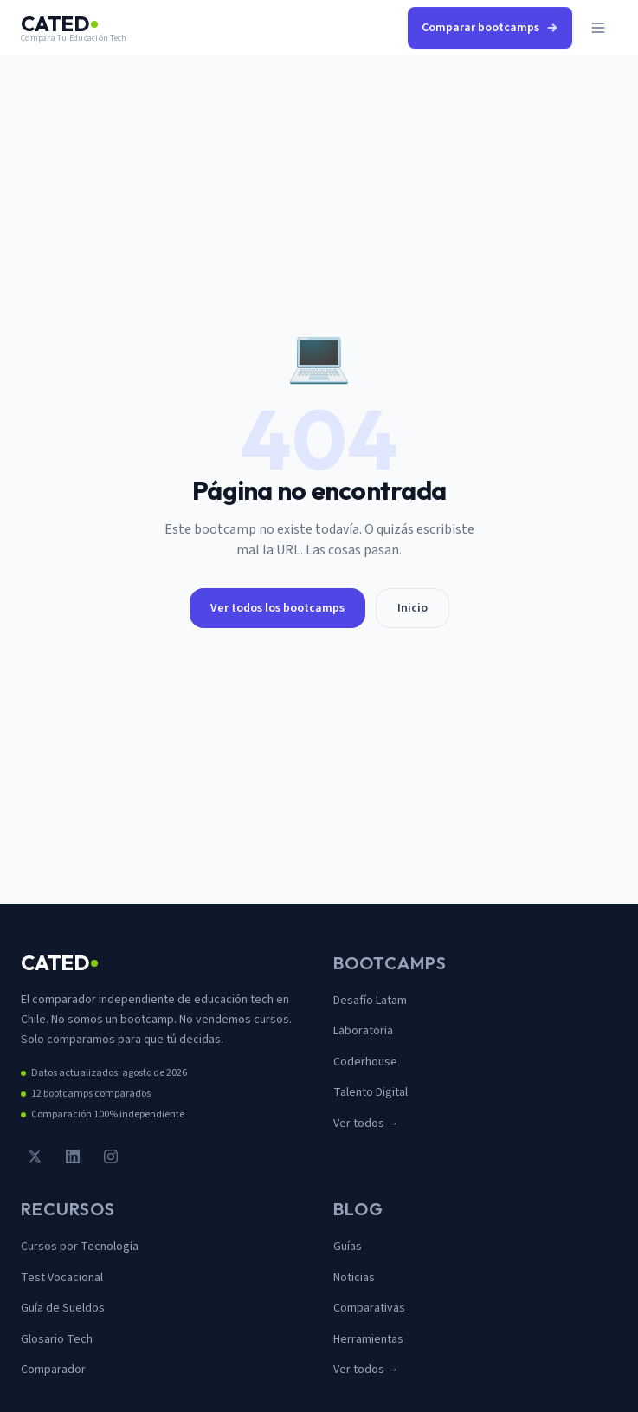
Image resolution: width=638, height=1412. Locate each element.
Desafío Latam (370, 1000)
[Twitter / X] (34, 1156)
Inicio (412, 608)
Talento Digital (370, 1092)
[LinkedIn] (73, 1156)
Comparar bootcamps (490, 27)
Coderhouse (365, 1062)
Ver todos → (366, 1123)
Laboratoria (363, 1031)
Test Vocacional (62, 1277)
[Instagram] (111, 1156)
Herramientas (368, 1339)
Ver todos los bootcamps (277, 608)
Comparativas (369, 1308)
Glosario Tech (57, 1339)
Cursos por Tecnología (80, 1246)
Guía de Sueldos (63, 1308)
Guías (347, 1246)
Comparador (53, 1369)
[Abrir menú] (598, 28)
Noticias (354, 1277)
